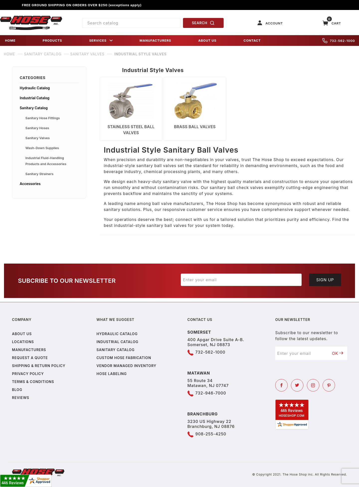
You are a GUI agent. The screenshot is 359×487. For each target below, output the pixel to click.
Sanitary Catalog (34, 108)
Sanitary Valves (37, 138)
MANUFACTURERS (155, 40)
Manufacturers (29, 350)
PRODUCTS (52, 40)
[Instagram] (313, 385)
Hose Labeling (111, 374)
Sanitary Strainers (39, 174)
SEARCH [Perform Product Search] (203, 22)
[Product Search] (131, 23)
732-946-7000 (210, 392)
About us (22, 334)
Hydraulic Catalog (35, 88)
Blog (17, 390)
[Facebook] (281, 385)
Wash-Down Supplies (42, 148)
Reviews (20, 397)
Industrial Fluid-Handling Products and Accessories (45, 161)
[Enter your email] (241, 280)
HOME (10, 40)
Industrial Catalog (34, 98)
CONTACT (252, 40)
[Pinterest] (329, 385)
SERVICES (101, 40)
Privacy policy (28, 374)
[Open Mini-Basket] (332, 23)
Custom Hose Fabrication (123, 358)
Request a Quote (30, 358)
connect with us (192, 219)
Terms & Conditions (33, 382)
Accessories (30, 184)
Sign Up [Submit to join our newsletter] (325, 279)
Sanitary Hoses (37, 128)
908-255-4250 (210, 433)
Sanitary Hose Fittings (42, 118)
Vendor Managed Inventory (126, 366)
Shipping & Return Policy (38, 366)
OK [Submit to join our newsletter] (338, 353)
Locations (23, 342)
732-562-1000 (338, 40)
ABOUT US (207, 40)
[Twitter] (297, 385)
